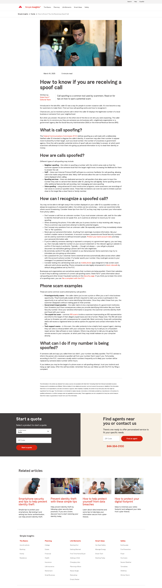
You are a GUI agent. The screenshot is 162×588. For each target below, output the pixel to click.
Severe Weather (126, 562)
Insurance (48, 562)
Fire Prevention (126, 549)
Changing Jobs (75, 562)
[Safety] (86, 7)
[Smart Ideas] (78, 7)
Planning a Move (75, 566)
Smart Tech (99, 554)
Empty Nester (74, 579)
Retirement (49, 571)
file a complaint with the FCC (73, 278)
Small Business (50, 575)
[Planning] (56, 7)
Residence (23, 558)
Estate (47, 549)
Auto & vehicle (24, 545)
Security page (89, 276)
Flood (122, 554)
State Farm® (45, 98)
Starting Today (100, 558)
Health (47, 558)
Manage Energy (100, 549)
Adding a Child (75, 558)
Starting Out (74, 545)
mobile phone (86, 263)
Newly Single (74, 571)
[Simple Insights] (33, 8)
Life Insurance (49, 566)
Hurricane (124, 558)
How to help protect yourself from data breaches (95, 501)
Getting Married (75, 549)
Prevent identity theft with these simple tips (64, 500)
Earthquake (124, 545)
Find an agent (132, 439)
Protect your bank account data (99, 237)
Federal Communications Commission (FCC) (60, 136)
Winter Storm (125, 575)
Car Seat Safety (100, 545)
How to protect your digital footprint (127, 500)
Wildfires (124, 571)
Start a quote (27, 447)
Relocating (73, 575)
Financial (48, 554)
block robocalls (111, 265)
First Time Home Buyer (78, 554)
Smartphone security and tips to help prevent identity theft (33, 501)
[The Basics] (47, 7)
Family (22, 554)
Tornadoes (124, 566)
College (47, 545)
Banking (22, 549)
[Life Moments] (67, 7)
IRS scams (74, 314)
